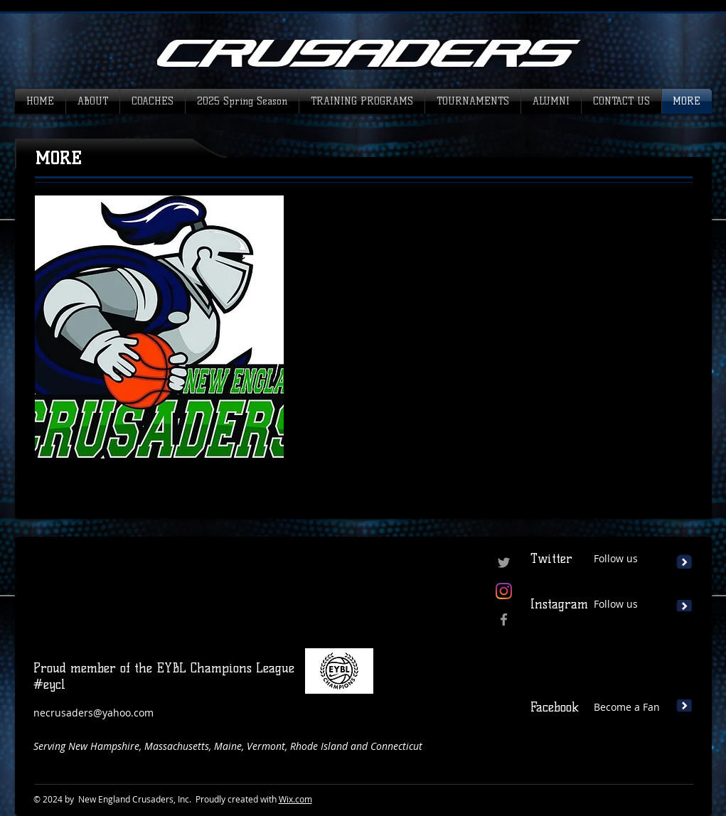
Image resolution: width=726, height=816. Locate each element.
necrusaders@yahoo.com (93, 712)
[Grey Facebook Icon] (504, 619)
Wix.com (295, 799)
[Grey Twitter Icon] (504, 562)
